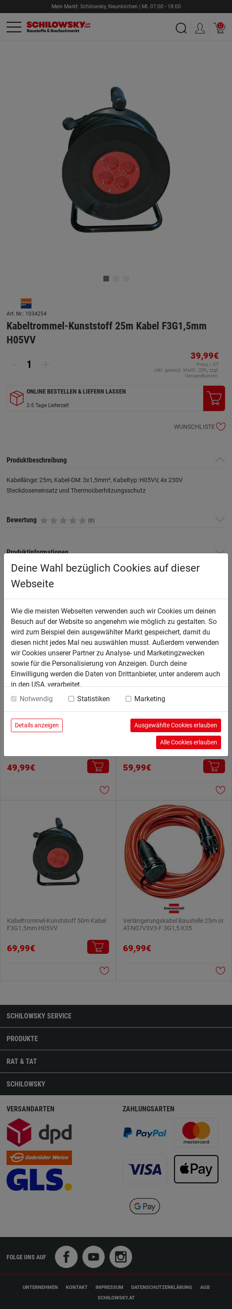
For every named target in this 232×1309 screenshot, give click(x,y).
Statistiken (93, 699)
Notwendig (36, 699)
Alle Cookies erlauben (188, 742)
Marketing (149, 699)
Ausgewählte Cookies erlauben (175, 725)
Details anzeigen (37, 725)
